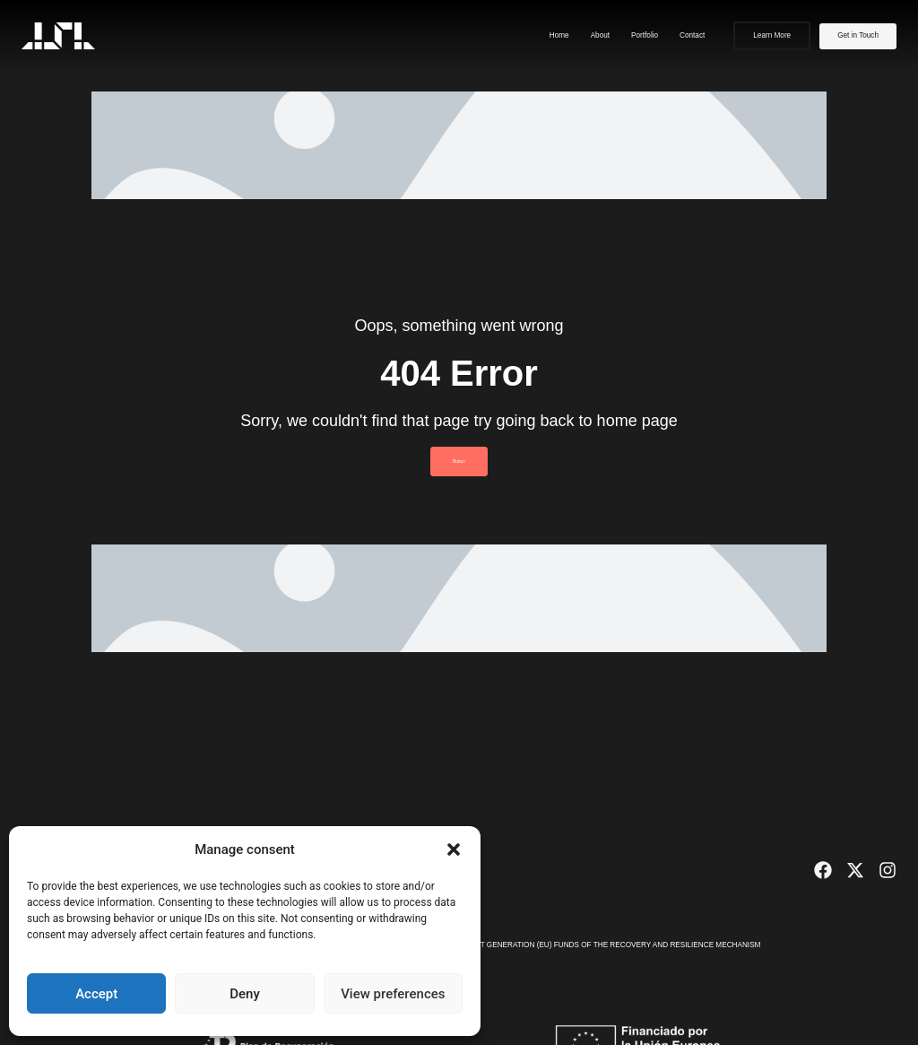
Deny (245, 994)
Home (559, 35)
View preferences (393, 994)
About (600, 35)
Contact (692, 35)
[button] (454, 849)
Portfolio (644, 35)
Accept (96, 994)
